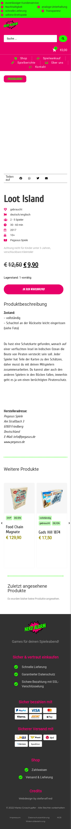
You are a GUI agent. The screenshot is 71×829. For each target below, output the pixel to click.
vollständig (45, 518)
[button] (20, 178)
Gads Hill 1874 (49, 532)
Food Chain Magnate (14, 529)
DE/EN (17, 518)
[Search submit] (63, 38)
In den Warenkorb (34, 289)
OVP (9, 518)
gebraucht (45, 523)
